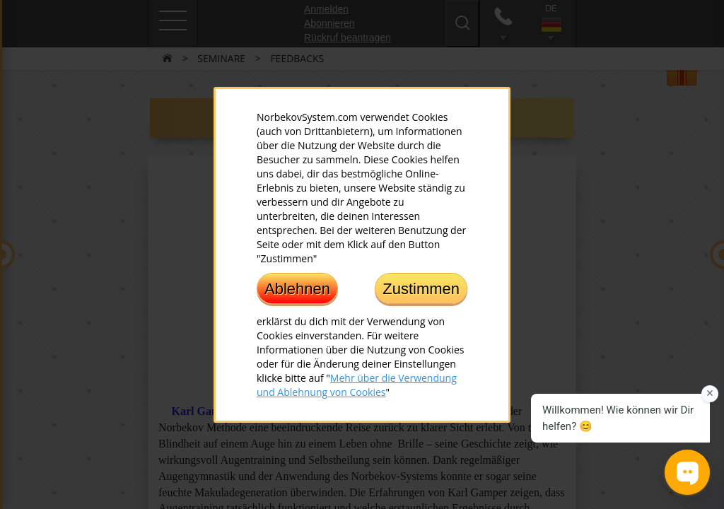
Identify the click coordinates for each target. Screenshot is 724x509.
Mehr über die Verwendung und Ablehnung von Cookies (357, 384)
